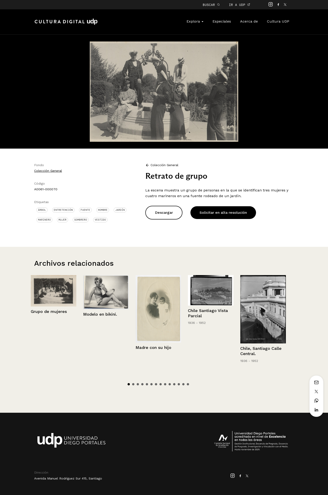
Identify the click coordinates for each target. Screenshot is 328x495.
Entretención (63, 209)
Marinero (44, 219)
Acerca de (249, 21)
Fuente (85, 209)
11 (174, 384)
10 (170, 384)
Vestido (100, 219)
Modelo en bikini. (100, 314)
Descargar (164, 212)
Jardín (120, 209)
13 (183, 384)
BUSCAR (211, 5)
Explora (195, 21)
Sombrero (80, 219)
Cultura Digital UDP (66, 24)
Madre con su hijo (153, 347)
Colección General (48, 171)
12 (179, 384)
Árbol (42, 209)
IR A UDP (239, 5)
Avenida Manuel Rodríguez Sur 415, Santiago (68, 478)
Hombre (103, 209)
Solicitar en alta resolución (223, 212)
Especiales (222, 21)
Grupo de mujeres (49, 311)
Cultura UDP (278, 21)
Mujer (63, 219)
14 (188, 384)
